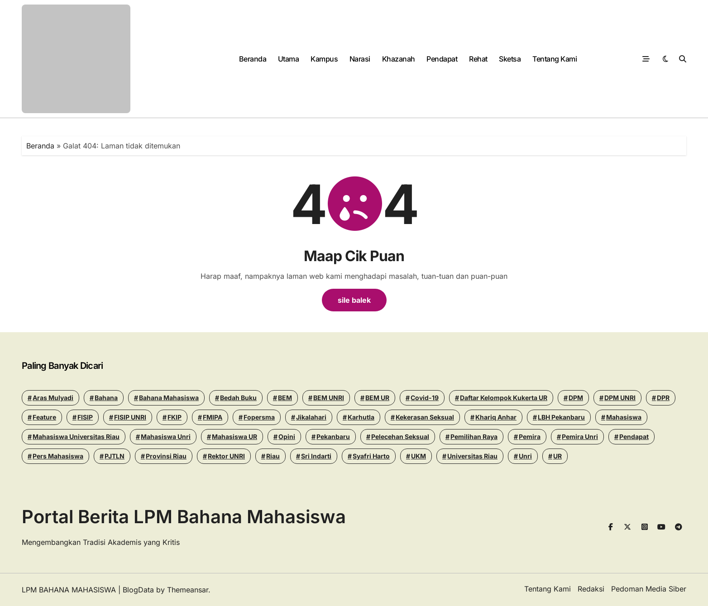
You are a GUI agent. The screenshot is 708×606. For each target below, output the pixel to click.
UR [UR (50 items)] (557, 456)
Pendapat (441, 58)
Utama (288, 58)
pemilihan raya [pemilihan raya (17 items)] (474, 436)
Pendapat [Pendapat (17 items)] (634, 436)
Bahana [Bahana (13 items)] (106, 397)
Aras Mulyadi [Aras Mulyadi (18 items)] (53, 397)
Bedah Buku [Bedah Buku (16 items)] (238, 397)
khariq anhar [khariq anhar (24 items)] (496, 417)
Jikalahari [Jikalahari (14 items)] (311, 417)
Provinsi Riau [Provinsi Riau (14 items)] (166, 456)
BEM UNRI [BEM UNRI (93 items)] (328, 397)
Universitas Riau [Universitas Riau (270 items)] (472, 456)
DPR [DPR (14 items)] (663, 397)
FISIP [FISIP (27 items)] (85, 417)
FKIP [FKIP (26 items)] (174, 417)
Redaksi (591, 588)
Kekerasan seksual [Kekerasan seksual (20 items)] (425, 417)
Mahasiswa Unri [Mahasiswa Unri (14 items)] (166, 436)
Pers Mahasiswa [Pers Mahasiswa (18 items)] (58, 456)
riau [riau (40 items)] (273, 456)
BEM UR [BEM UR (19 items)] (377, 397)
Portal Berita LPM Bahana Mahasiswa (184, 517)
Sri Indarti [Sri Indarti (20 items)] (316, 456)
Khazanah (398, 58)
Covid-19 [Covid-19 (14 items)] (425, 397)
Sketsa (510, 58)
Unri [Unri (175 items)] (525, 456)
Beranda (253, 58)
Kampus (324, 58)
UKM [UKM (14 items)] (418, 456)
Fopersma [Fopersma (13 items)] (259, 417)
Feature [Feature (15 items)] (44, 417)
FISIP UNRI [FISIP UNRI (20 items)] (130, 417)
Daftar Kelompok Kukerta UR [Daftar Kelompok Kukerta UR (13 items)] (503, 397)
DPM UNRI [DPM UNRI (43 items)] (620, 397)
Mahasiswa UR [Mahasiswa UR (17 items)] (234, 436)
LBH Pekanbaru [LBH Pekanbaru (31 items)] (561, 417)
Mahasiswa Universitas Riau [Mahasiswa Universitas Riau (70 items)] (76, 436)
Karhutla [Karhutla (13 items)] (361, 417)
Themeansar (187, 589)
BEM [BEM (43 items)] (285, 397)
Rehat (478, 58)
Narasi (359, 58)
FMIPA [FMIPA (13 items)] (212, 417)
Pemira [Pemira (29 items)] (530, 436)
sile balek (354, 300)
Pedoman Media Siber (648, 588)
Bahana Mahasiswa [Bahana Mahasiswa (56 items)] (169, 397)
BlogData (138, 589)
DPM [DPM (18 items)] (576, 397)
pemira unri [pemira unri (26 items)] (580, 436)
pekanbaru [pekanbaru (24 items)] (333, 436)
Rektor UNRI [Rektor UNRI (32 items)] (226, 456)
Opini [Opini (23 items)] (286, 436)
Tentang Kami (554, 58)
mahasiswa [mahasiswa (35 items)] (623, 417)
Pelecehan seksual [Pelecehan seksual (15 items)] (400, 436)
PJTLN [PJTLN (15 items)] (114, 456)
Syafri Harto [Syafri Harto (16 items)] (371, 456)
